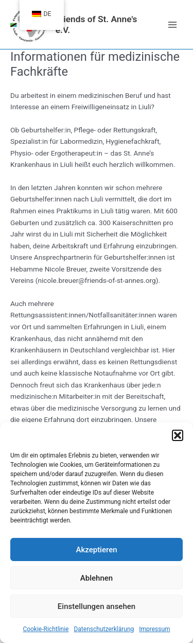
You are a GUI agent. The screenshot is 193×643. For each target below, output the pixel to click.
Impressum (154, 629)
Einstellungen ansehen (96, 606)
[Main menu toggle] (172, 24)
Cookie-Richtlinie (45, 629)
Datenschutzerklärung (104, 629)
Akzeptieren (96, 549)
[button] (177, 435)
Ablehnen (96, 578)
